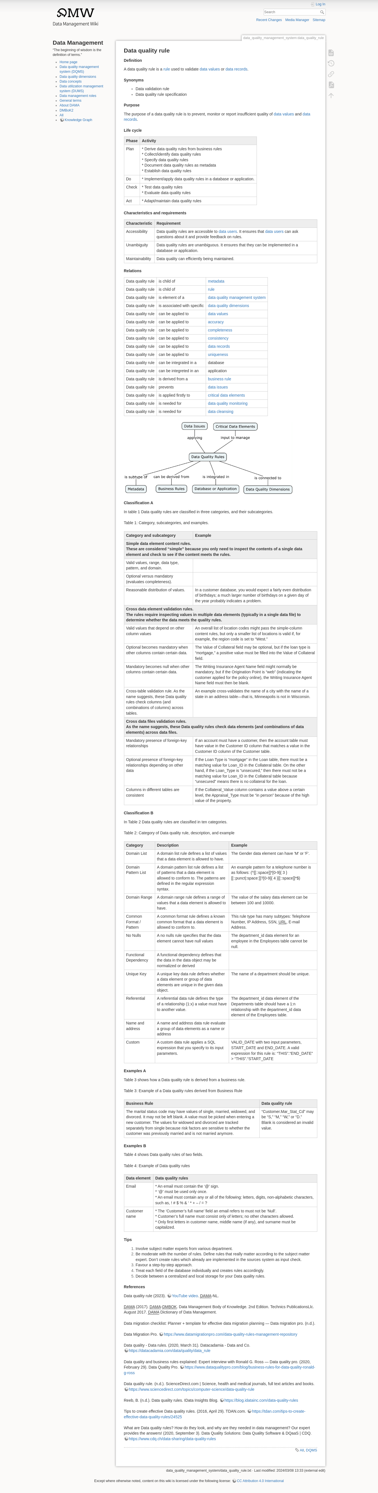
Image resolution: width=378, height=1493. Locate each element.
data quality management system (237, 297)
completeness (220, 330)
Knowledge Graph (78, 120)
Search (322, 12)
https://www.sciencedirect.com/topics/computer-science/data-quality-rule (192, 1389)
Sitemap (319, 20)
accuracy (216, 322)
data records (236, 69)
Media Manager (297, 20)
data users (228, 231)
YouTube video (185, 1296)
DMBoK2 (66, 110)
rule (166, 69)
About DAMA (70, 105)
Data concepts (71, 81)
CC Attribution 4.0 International (260, 1481)
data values (210, 69)
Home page (68, 62)
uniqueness (218, 354)
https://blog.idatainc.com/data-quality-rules (261, 1400)
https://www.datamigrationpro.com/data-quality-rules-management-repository (230, 1334)
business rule (219, 379)
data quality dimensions (228, 305)
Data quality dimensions (78, 77)
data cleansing (220, 411)
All (62, 115)
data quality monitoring (228, 403)
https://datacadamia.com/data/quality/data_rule (169, 1350)
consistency (218, 338)
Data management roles (78, 96)
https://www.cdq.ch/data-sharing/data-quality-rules (172, 1439)
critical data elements (226, 395)
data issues (218, 387)
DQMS (311, 1450)
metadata (216, 281)
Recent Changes (269, 20)
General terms (71, 101)
